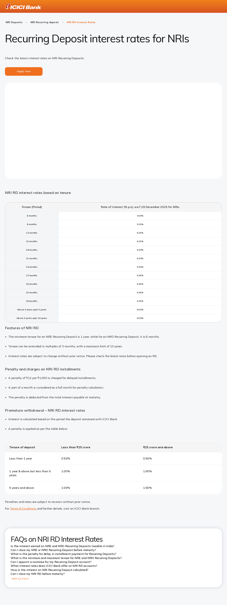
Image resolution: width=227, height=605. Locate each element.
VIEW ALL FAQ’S (20, 578)
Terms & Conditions (23, 508)
